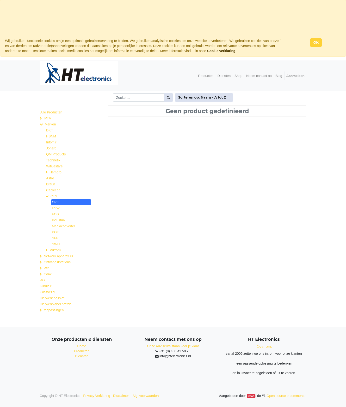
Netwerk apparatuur (58, 256)
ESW (56, 208)
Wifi (46, 268)
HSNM (51, 136)
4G (42, 280)
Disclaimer (121, 396)
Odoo (251, 396)
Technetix (53, 160)
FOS (55, 214)
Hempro (55, 172)
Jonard (51, 148)
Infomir (51, 142)
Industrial (59, 220)
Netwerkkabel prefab (55, 304)
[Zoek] (168, 97)
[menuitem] (206, 75)
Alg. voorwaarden (146, 396)
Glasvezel (47, 292)
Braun (50, 184)
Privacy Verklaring (96, 396)
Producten (81, 351)
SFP (55, 238)
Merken (50, 124)
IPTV (47, 118)
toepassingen (54, 310)
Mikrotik (55, 250)
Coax (48, 274)
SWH (56, 244)
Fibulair (45, 286)
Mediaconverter (63, 226)
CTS (53, 196)
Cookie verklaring (221, 51)
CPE (55, 202)
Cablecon (53, 190)
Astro (50, 178)
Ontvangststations (57, 262)
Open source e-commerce (285, 396)
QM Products (56, 154)
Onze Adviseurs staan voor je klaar (173, 346)
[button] (204, 97)
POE (55, 232)
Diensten (81, 356)
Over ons (264, 346)
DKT (49, 130)
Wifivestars (54, 166)
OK (316, 42)
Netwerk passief (52, 298)
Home (81, 346)
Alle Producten (51, 112)
